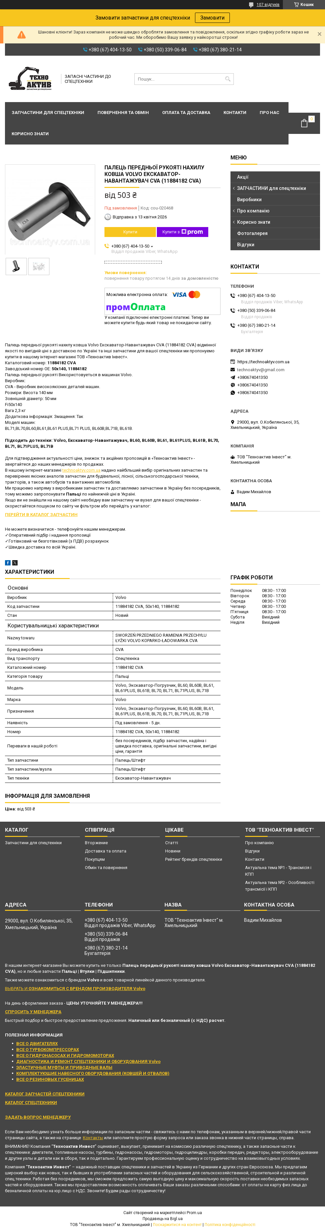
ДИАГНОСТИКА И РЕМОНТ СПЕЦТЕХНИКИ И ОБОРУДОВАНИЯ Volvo (88, 1061)
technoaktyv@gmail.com (261, 369)
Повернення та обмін (123, 112)
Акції (243, 177)
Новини (172, 851)
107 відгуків (268, 4)
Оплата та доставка (186, 112)
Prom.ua (194, 1212)
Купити (130, 231)
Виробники (249, 199)
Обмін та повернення (106, 867)
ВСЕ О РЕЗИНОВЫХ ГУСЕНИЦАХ (50, 1079)
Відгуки (245, 244)
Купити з (182, 232)
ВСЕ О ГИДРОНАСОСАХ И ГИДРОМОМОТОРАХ (65, 1055)
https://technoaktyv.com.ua (263, 361)
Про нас (269, 112)
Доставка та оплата (105, 851)
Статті (171, 842)
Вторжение (96, 842)
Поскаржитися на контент (177, 1224)
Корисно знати (30, 133)
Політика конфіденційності (230, 1224)
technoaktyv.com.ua (81, 470)
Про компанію (253, 210)
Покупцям (95, 859)
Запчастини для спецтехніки (48, 112)
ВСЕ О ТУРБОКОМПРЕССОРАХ (47, 1049)
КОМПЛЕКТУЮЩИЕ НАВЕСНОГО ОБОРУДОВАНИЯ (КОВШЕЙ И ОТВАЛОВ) (92, 1073)
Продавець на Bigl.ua (163, 1218)
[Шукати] (228, 79)
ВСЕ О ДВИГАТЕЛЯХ (37, 1043)
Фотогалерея (252, 233)
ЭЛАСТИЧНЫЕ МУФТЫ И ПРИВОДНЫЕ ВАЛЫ (64, 1067)
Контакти (235, 112)
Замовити (212, 18)
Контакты (93, 1137)
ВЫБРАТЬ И (75, 988)
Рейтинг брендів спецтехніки (193, 859)
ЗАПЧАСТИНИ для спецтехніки (271, 188)
